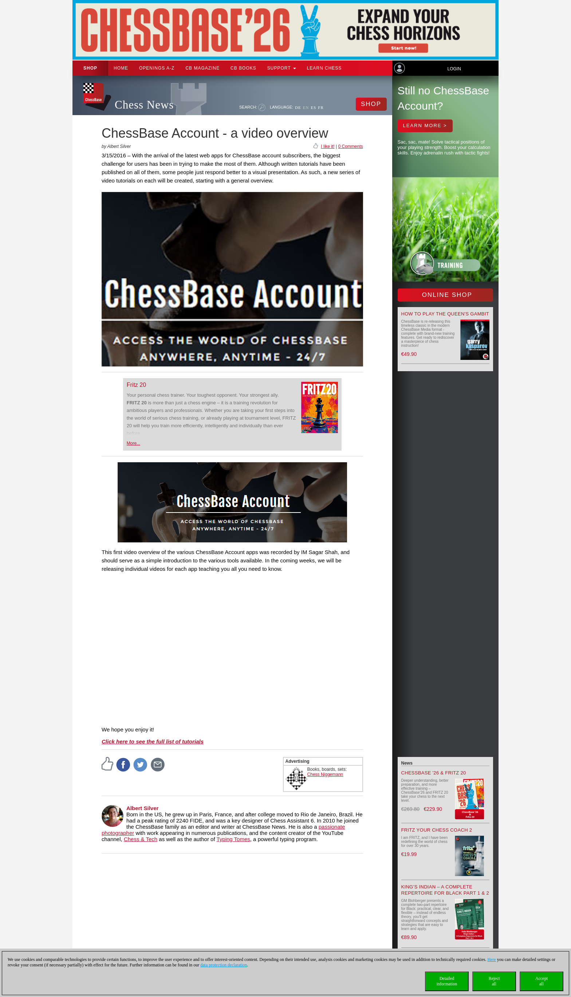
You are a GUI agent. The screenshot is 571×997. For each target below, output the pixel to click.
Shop (90, 68)
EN (306, 107)
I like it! (327, 146)
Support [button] (281, 68)
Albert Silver (142, 808)
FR (320, 107)
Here (491, 959)
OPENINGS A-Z (156, 68)
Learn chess (324, 68)
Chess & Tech (140, 839)
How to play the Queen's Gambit (445, 314)
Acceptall (541, 981)
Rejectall (494, 981)
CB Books (243, 68)
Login (454, 68)
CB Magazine (202, 68)
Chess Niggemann (325, 774)
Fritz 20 (136, 385)
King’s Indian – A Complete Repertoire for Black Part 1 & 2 (445, 890)
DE (298, 107)
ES (313, 107)
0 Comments (350, 146)
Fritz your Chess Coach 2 (436, 830)
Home (121, 68)
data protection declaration (223, 964)
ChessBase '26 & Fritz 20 (433, 773)
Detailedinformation (447, 981)
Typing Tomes (233, 839)
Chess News (144, 104)
